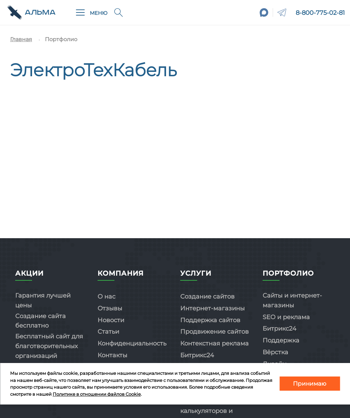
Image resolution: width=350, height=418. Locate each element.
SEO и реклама (286, 317)
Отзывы (110, 308)
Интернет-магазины (212, 308)
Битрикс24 (197, 355)
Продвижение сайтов (214, 331)
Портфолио (288, 273)
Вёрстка (275, 352)
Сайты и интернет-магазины (292, 300)
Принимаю (309, 383)
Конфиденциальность (132, 343)
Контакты (112, 355)
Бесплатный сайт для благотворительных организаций (49, 346)
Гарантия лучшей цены (43, 300)
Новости (111, 320)
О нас (106, 296)
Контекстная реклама (214, 343)
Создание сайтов (207, 296)
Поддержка (281, 340)
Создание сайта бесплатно (40, 321)
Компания (121, 273)
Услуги (195, 273)
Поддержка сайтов (210, 320)
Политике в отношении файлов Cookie (97, 394)
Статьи (108, 331)
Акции (29, 273)
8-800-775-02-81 (320, 13)
